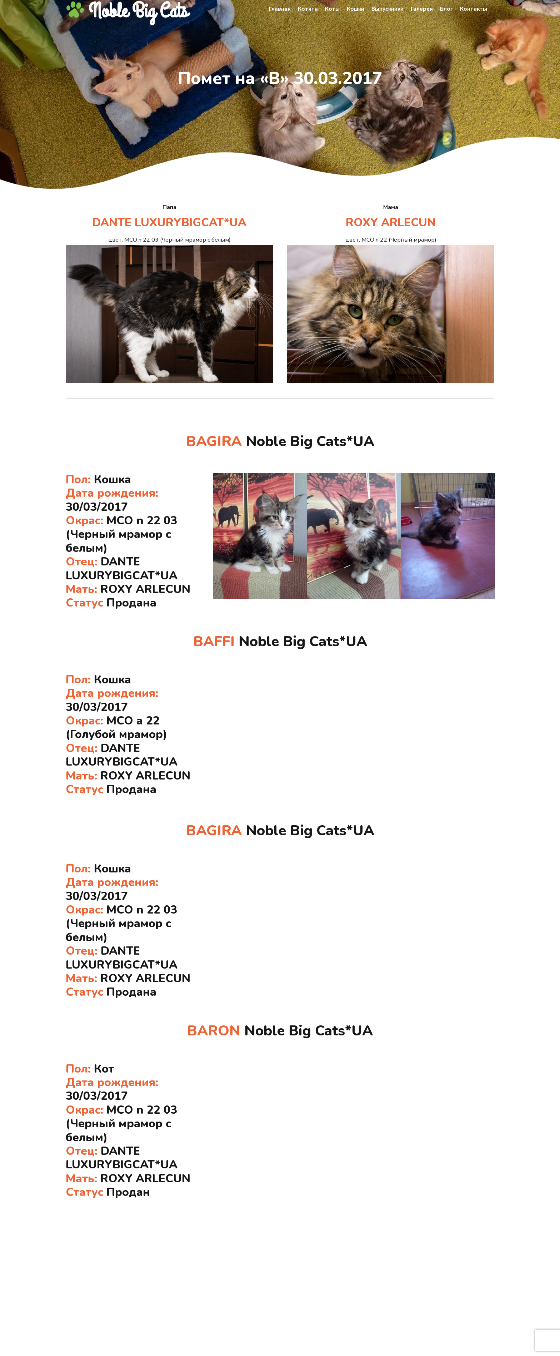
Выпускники (387, 9)
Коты (332, 9)
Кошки (355, 9)
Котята (308, 9)
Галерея (422, 9)
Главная (280, 9)
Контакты (473, 9)
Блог (446, 9)
